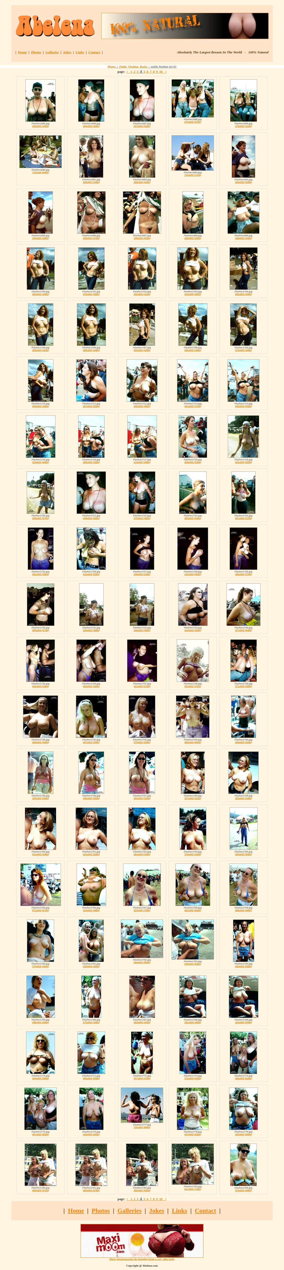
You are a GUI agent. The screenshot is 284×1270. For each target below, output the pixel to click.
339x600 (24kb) (142, 574)
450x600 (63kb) (142, 1190)
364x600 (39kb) (91, 126)
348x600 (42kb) (243, 742)
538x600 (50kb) (142, 238)
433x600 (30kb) (192, 574)
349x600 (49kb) (91, 966)
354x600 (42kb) (40, 406)
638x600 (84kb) (192, 964)
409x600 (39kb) (91, 518)
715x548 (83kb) (40, 172)
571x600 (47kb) (40, 910)
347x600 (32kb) (142, 126)
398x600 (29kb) (40, 1022)
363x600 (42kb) (142, 350)
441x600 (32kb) (91, 854)
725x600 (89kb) (142, 1127)
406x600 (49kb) (192, 350)
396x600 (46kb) (243, 910)
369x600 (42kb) (142, 182)
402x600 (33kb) (40, 686)
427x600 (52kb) (91, 406)
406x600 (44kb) (91, 350)
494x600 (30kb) (40, 742)
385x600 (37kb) (40, 630)
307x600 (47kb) (142, 1078)
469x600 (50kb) (192, 742)
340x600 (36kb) (91, 630)
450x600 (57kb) (40, 1190)
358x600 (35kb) (91, 798)
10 (160, 72)
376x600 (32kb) (192, 854)
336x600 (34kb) (91, 182)
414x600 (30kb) (192, 630)
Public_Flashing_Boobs (133, 66)
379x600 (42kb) (40, 966)
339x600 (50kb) (91, 1134)
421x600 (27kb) (142, 686)
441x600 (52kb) (243, 462)
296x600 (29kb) (192, 238)
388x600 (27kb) (243, 574)
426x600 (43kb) (40, 126)
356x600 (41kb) (40, 350)
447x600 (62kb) (192, 1134)
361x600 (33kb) (40, 574)
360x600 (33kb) (40, 798)
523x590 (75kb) (142, 910)
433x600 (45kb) (192, 294)
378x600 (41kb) (243, 126)
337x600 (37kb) (243, 518)
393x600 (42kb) (40, 294)
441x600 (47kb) (192, 406)
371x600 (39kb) (243, 686)
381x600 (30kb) (142, 854)
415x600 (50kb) (243, 1022)
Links (80, 52)
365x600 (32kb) (142, 798)
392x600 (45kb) (243, 294)
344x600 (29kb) (40, 238)
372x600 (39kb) (243, 1190)
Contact (94, 52)
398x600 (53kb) (192, 462)
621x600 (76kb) (192, 1189)
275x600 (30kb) (91, 1022)
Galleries (52, 52)
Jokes (67, 52)
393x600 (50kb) (243, 854)
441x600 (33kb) (40, 854)
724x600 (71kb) (192, 175)
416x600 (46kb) (40, 462)
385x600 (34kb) (192, 518)
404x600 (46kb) (40, 1078)
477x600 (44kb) (243, 630)
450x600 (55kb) (243, 406)
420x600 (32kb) (91, 686)
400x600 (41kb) (142, 294)
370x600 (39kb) (91, 294)
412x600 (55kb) (91, 574)
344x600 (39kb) (142, 630)
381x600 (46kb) (192, 1022)
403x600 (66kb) (243, 1134)
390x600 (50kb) (91, 1078)
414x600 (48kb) (91, 910)
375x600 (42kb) (142, 518)
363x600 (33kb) (142, 1022)
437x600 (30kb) (91, 742)
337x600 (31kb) (192, 798)
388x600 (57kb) (40, 518)
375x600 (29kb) (142, 742)
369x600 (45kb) (91, 462)
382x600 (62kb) (243, 1078)
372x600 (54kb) (192, 1078)
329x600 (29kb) (243, 182)
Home (22, 52)
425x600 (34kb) (243, 798)
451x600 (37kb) (192, 686)
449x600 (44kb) (243, 238)
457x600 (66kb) (40, 1134)
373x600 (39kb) (243, 350)
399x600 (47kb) (91, 238)
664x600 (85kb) (142, 962)
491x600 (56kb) (192, 910)
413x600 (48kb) (142, 462)
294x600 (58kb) (243, 966)
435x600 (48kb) (142, 406)
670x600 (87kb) (192, 122)
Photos (36, 52)
